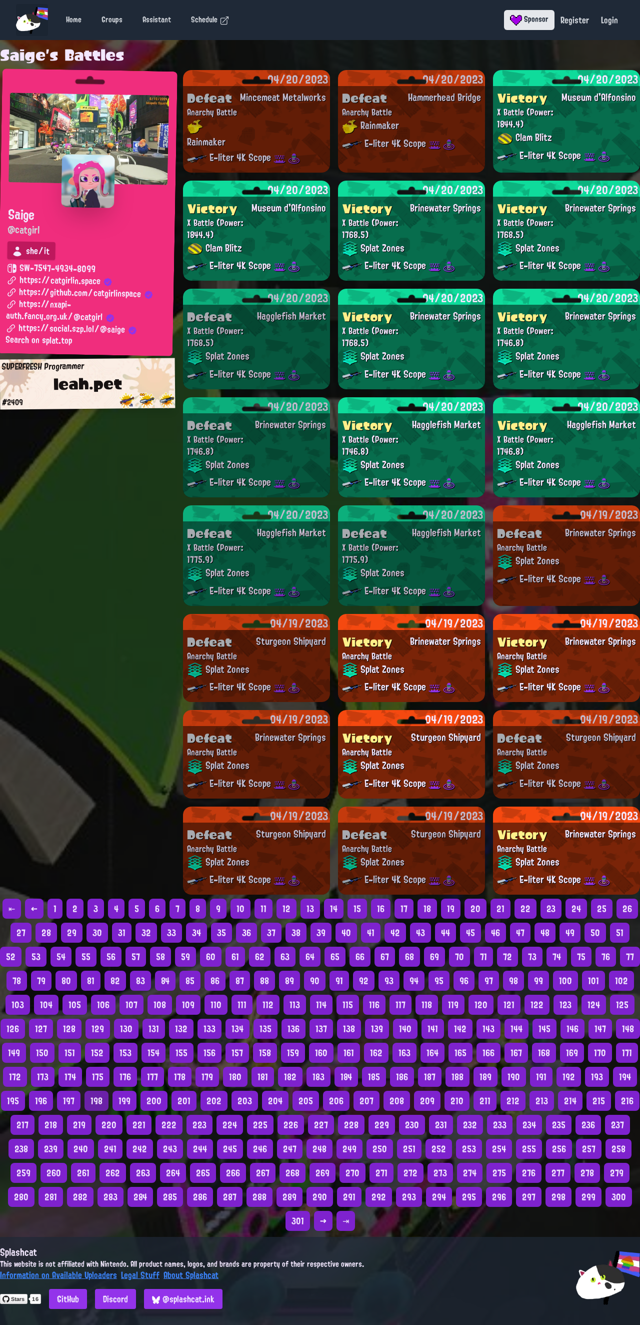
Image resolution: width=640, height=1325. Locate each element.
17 (404, 909)
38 (296, 933)
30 (97, 933)
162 (376, 1053)
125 (622, 1005)
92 (363, 981)
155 (182, 1053)
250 (379, 1149)
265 (203, 1173)
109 (188, 1005)
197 (68, 1101)
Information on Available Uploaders (58, 1275)
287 (229, 1197)
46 (495, 933)
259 (23, 1173)
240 (81, 1149)
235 (559, 1125)
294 (439, 1197)
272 (411, 1173)
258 (619, 1149)
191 (541, 1077)
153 (126, 1053)
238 (21, 1149)
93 (389, 981)
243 (170, 1149)
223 (199, 1125)
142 (460, 1029)
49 (570, 933)
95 (439, 981)
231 (441, 1125)
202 (214, 1101)
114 (321, 1005)
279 (617, 1173)
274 (469, 1173)
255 (529, 1149)
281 (50, 1197)
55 (86, 957)
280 (21, 1197)
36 (246, 933)
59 (185, 957)
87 (240, 981)
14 (334, 909)
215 (598, 1101)
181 (263, 1077)
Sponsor (529, 19)
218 (50, 1125)
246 (260, 1149)
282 (80, 1197)
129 (98, 1029)
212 (513, 1101)
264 (173, 1173)
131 (153, 1029)
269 (323, 1173)
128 (69, 1029)
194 (625, 1077)
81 (90, 981)
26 (627, 909)
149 (14, 1053)
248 (319, 1149)
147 (600, 1029)
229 (381, 1125)
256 (559, 1149)
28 (46, 933)
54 (61, 957)
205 (305, 1101)
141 (433, 1029)
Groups (112, 20)
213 (542, 1101)
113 (295, 1005)
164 (432, 1053)
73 (532, 957)
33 (171, 933)
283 (111, 1197)
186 (402, 1077)
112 (268, 1005)
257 (589, 1149)
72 (507, 957)
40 (346, 933)
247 (289, 1149)
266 (233, 1173)
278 (587, 1173)
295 (469, 1197)
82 (115, 981)
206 (336, 1101)
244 (200, 1149)
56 (111, 957)
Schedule (210, 20)
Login (609, 20)
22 (525, 909)
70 (459, 957)
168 (544, 1053)
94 (414, 981)
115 (347, 1005)
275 (499, 1173)
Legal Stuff (140, 1275)
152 (97, 1053)
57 (136, 957)
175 (98, 1077)
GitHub (68, 1299)
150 (42, 1053)
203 (245, 1101)
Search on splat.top (39, 340)
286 (200, 1197)
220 (109, 1125)
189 (486, 1077)
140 (405, 1029)
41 (370, 933)
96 (464, 981)
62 (259, 957)
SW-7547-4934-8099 (51, 268)
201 (184, 1101)
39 (321, 933)
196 (41, 1101)
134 (238, 1029)
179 (207, 1077)
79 (41, 981)
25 (601, 909)
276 (529, 1173)
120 (481, 1005)
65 (335, 957)
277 (558, 1173)
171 (627, 1053)
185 (374, 1077)
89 (289, 981)
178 (180, 1077)
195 (13, 1101)
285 (170, 1197)
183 (318, 1077)
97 (488, 981)
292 (379, 1197)
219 (79, 1125)
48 (545, 933)
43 (420, 933)
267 (263, 1173)
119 (453, 1005)
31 (122, 933)
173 (42, 1077)
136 (294, 1029)
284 (140, 1197)
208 (397, 1101)
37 (271, 933)
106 (103, 1005)
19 (450, 909)
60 (211, 957)
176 (125, 1077)
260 (53, 1173)
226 (291, 1125)
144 (516, 1029)
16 (380, 909)
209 (427, 1101)
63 (285, 957)
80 (66, 981)
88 (264, 981)
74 (556, 957)
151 (69, 1053)
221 (139, 1125)
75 (581, 957)
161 (349, 1053)
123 (566, 1005)
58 (160, 957)
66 (360, 957)
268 (293, 1173)
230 (412, 1125)
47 (520, 933)
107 (132, 1005)
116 (374, 1005)
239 (51, 1149)
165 (460, 1053)
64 (310, 957)
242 (139, 1149)
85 (190, 981)
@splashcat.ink (183, 1299)
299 (589, 1197)
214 (570, 1101)
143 (488, 1029)
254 (499, 1149)
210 (457, 1101)
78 (16, 981)
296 (499, 1197)
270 (353, 1173)
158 (265, 1053)
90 (315, 981)
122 (537, 1005)
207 (367, 1101)
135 (266, 1029)
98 (513, 981)
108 (160, 1005)
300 (619, 1197)
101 (593, 981)
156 (210, 1053)
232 (470, 1125)
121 (509, 1005)
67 (384, 957)
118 (427, 1005)
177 (152, 1077)
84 (165, 981)
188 (458, 1077)
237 (617, 1125)
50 (595, 933)
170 (600, 1053)
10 (240, 909)
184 (346, 1077)
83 (140, 981)
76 (606, 957)
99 (538, 981)
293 (409, 1197)
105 (74, 1005)
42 (395, 933)
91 (339, 981)
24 (576, 909)
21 (500, 909)
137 (321, 1029)
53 (36, 957)
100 (565, 981)
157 (237, 1053)
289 (289, 1197)
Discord (115, 1299)
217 (22, 1125)
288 (259, 1197)
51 (620, 933)
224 (229, 1125)
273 (440, 1173)
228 (351, 1125)
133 (210, 1029)
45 (470, 933)
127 (41, 1029)
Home (74, 20)
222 (169, 1125)
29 (71, 933)
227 (321, 1125)
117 (401, 1005)
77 (630, 957)
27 (21, 933)
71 (483, 957)
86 (215, 981)
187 (430, 1077)
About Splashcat (191, 1275)
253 (469, 1149)
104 (46, 1005)
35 (221, 933)
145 (544, 1029)
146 (572, 1029)
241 (110, 1149)
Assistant (156, 20)
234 (529, 1125)
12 (286, 909)
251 (409, 1149)
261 (83, 1173)
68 (409, 957)
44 (445, 933)
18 (427, 909)
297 (529, 1197)
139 (377, 1029)
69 (434, 957)
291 (349, 1197)
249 (349, 1149)
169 (572, 1053)
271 (382, 1173)
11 (263, 909)
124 (594, 1005)
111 (242, 1005)
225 (260, 1125)
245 (230, 1149)
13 (310, 909)
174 (70, 1077)
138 (349, 1029)
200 (154, 1101)
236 (588, 1125)
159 (293, 1053)
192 (568, 1077)
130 (126, 1029)
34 (196, 933)
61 (235, 957)
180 (235, 1077)
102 (621, 981)
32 (146, 933)
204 (275, 1101)
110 (216, 1005)
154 (154, 1053)
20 (475, 909)
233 (499, 1125)
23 (551, 909)
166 (488, 1053)
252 (439, 1149)
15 (357, 909)
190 (514, 1077)
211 (485, 1101)
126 (12, 1029)
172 (15, 1077)
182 (290, 1077)
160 (321, 1053)
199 (124, 1101)
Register (574, 20)
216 (627, 1101)
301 (298, 1221)
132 (181, 1029)
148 (628, 1029)
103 (18, 1005)
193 (597, 1077)
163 (404, 1053)
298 (559, 1197)
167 (516, 1053)
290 (319, 1197)
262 (113, 1173)
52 (11, 957)
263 (143, 1173)
